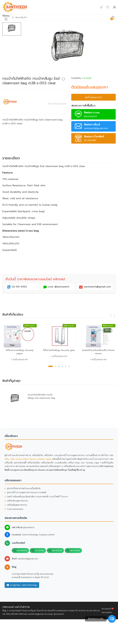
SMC (7, 459)
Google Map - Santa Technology (22, 585)
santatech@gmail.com (28, 558)
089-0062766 (22, 550)
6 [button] (69, 366)
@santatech (28, 527)
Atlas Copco (16, 459)
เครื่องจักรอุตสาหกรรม (16, 500)
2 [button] (55, 366)
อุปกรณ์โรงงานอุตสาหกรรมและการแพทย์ (25, 492)
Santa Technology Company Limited (38, 534)
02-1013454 (39, 550)
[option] (68, 49)
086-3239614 (75, 550)
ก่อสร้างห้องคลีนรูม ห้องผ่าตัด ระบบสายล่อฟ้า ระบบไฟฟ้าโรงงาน (36, 496)
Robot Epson (29, 459)
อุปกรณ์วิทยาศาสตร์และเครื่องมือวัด (23, 488)
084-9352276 (57, 550)
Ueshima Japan (44, 459)
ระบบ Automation (14, 509)
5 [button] (65, 366)
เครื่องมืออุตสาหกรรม (16, 505)
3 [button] (59, 366)
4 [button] (62, 366)
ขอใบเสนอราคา (93, 97)
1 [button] (50, 366)
